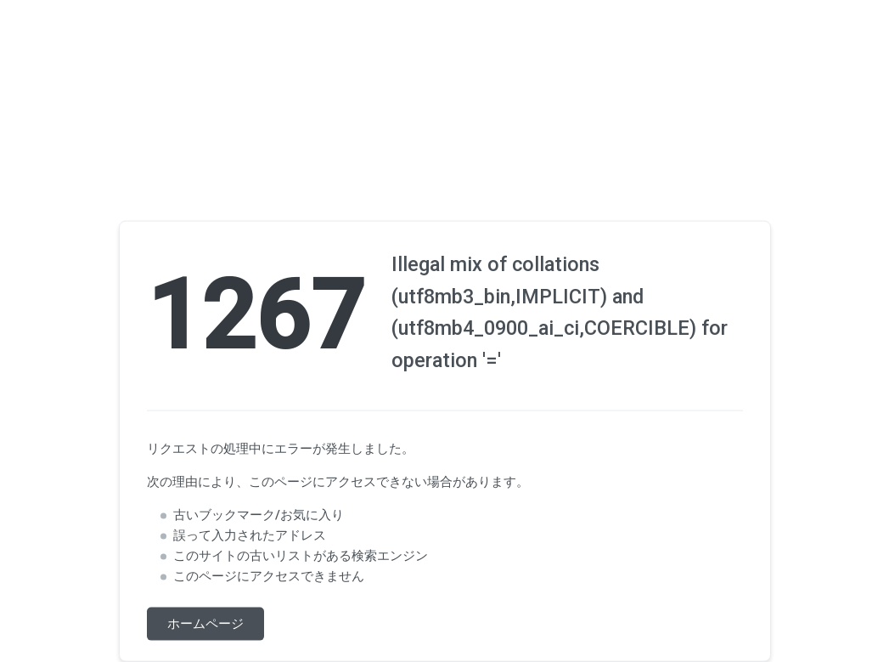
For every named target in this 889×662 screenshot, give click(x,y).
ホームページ (205, 623)
